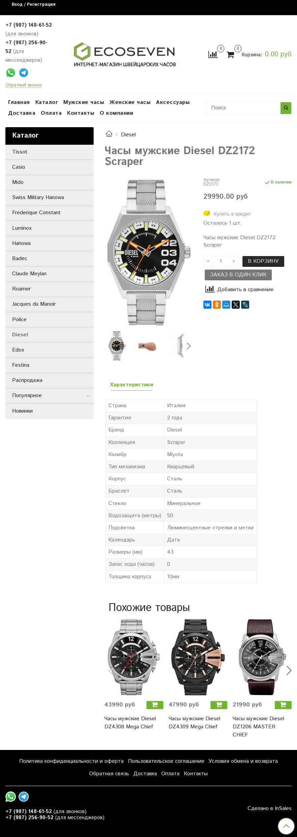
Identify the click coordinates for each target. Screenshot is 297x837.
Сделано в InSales (270, 808)
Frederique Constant (36, 213)
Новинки (22, 411)
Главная (19, 102)
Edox (18, 350)
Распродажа (27, 380)
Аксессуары (173, 102)
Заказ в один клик (238, 275)
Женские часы (130, 102)
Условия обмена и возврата (243, 761)
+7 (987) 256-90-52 (29, 817)
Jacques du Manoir (34, 304)
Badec (19, 258)
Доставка (21, 113)
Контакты (80, 113)
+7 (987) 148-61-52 (28, 25)
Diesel (128, 135)
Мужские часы (83, 102)
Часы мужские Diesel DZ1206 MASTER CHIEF (258, 727)
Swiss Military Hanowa (38, 197)
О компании (116, 113)
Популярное (27, 395)
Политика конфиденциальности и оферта (71, 761)
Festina (20, 365)
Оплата (51, 113)
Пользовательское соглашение (166, 761)
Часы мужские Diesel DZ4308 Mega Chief (130, 723)
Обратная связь (109, 774)
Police (19, 320)
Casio (18, 167)
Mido (18, 182)
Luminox (22, 228)
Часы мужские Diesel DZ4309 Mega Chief (194, 723)
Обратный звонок (23, 85)
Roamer (21, 289)
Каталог (46, 102)
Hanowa (21, 243)
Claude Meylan (29, 274)
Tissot (19, 152)
